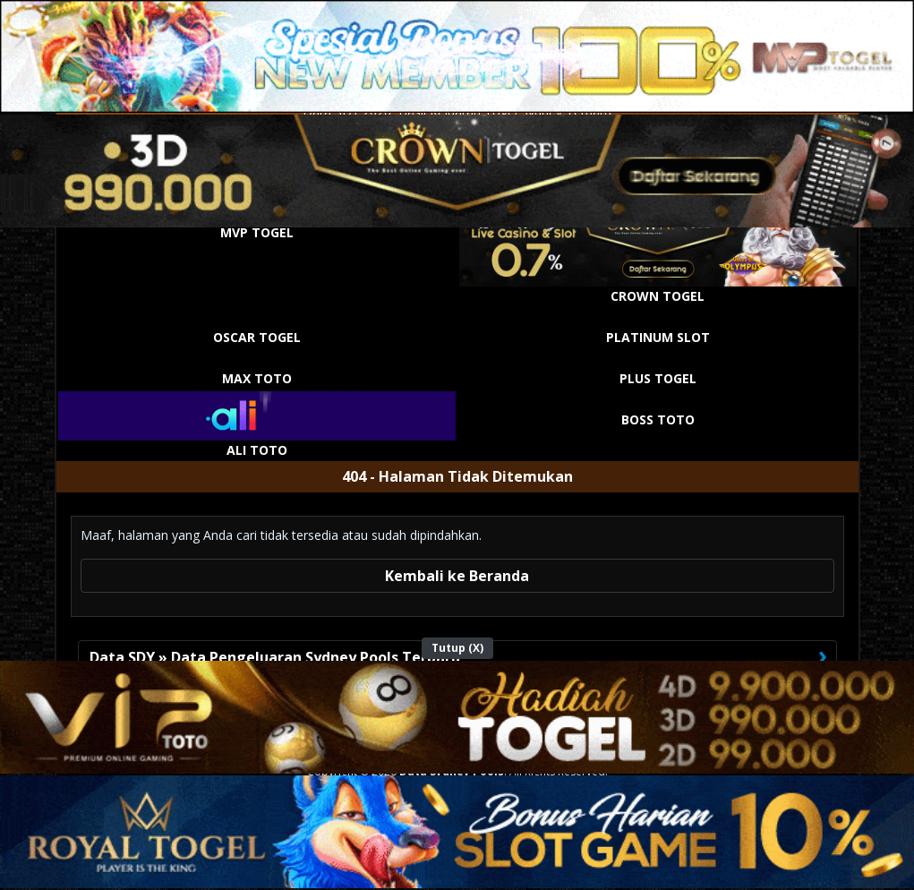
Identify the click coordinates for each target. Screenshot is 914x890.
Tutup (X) (457, 647)
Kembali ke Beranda (457, 576)
